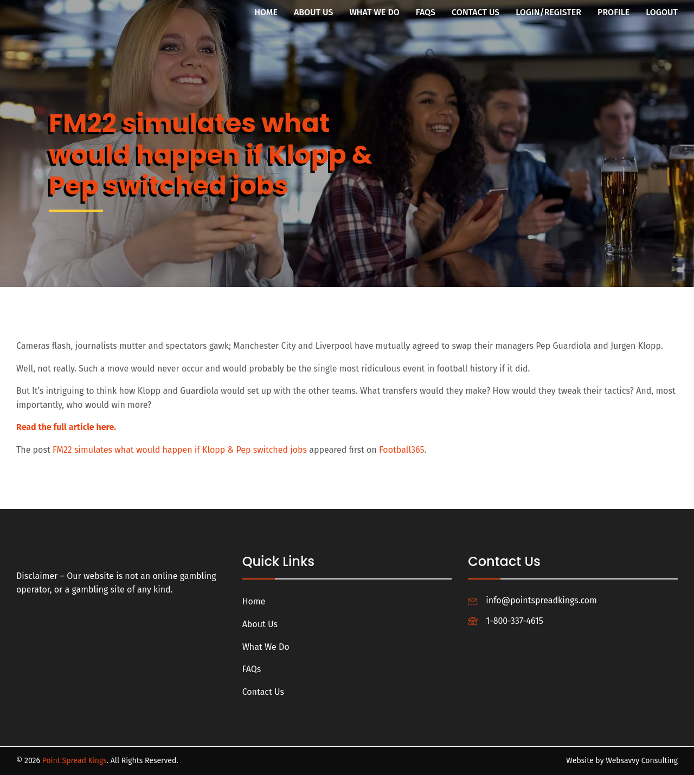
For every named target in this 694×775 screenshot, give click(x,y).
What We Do (374, 12)
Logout (662, 12)
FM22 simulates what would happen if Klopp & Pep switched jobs (180, 450)
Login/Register (548, 12)
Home (266, 12)
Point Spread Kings (74, 760)
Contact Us (475, 12)
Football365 (401, 450)
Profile (613, 12)
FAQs (425, 12)
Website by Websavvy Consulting (622, 760)
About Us (313, 12)
